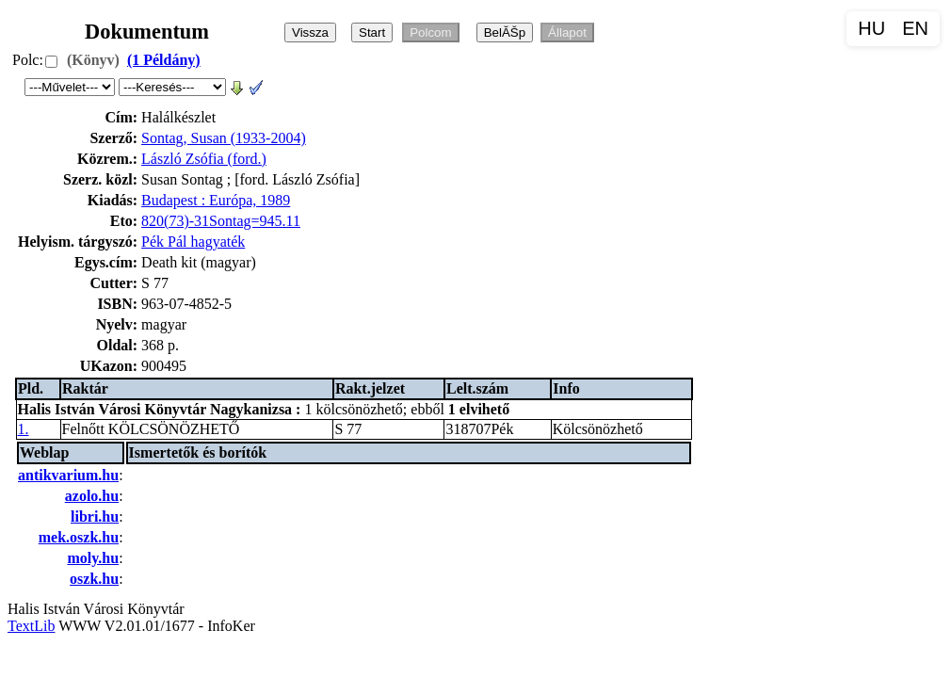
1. (23, 429)
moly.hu (93, 558)
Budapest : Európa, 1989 (215, 200)
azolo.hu (92, 496)
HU (871, 28)
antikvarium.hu (68, 475)
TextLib (31, 626)
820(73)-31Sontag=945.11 (220, 221)
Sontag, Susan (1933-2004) (223, 138)
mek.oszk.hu (79, 537)
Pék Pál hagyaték (193, 242)
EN (915, 28)
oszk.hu (94, 579)
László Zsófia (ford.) (203, 159)
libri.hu (95, 516)
